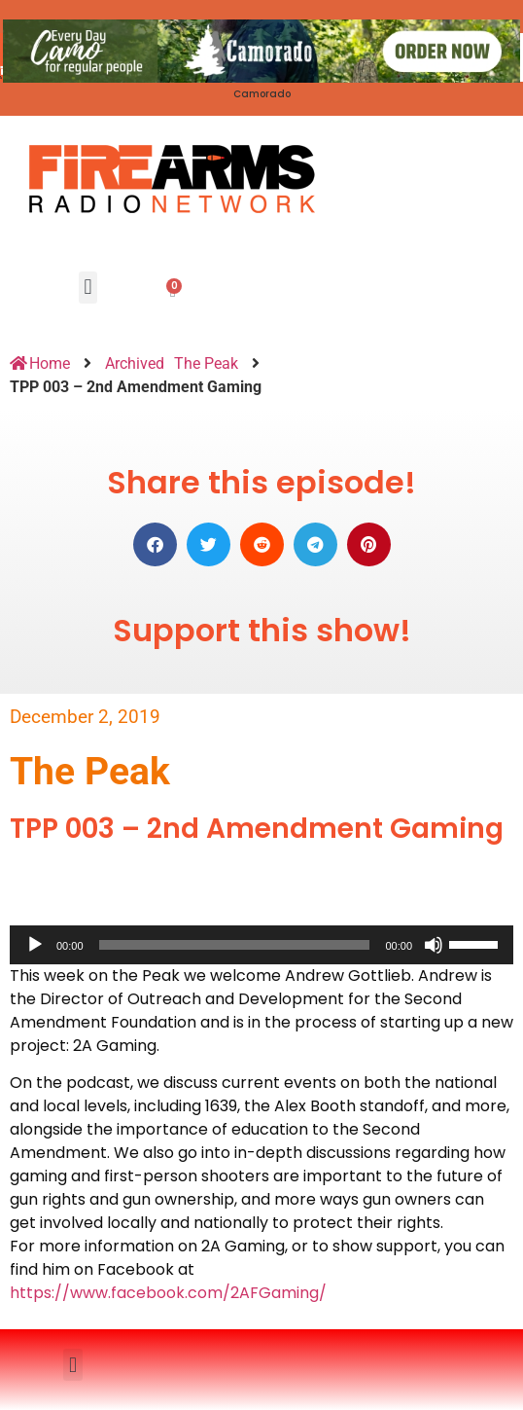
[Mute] (433, 945)
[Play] (35, 945)
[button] (88, 287)
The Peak (206, 363)
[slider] (234, 945)
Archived (134, 363)
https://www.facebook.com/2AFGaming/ (168, 1293)
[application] (261, 944)
